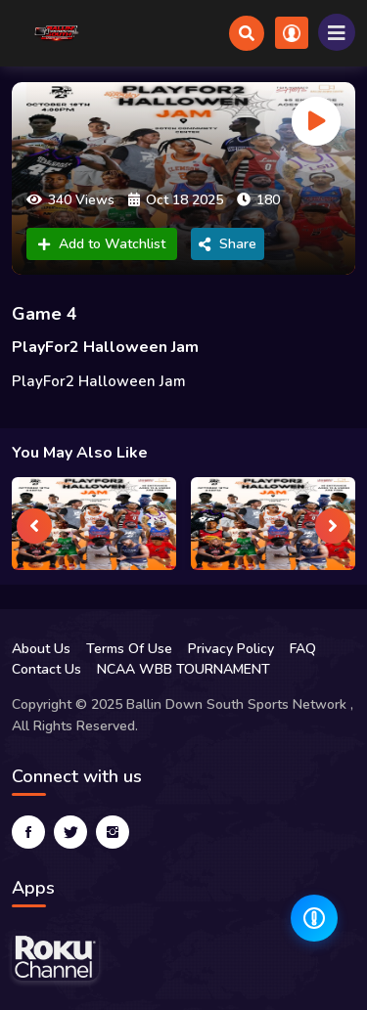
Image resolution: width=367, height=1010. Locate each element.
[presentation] (34, 526)
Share (227, 244)
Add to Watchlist (101, 244)
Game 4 (44, 314)
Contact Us (46, 669)
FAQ (303, 648)
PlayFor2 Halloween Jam (105, 347)
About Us (41, 648)
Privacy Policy (231, 648)
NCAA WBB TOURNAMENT (183, 669)
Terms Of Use (129, 648)
